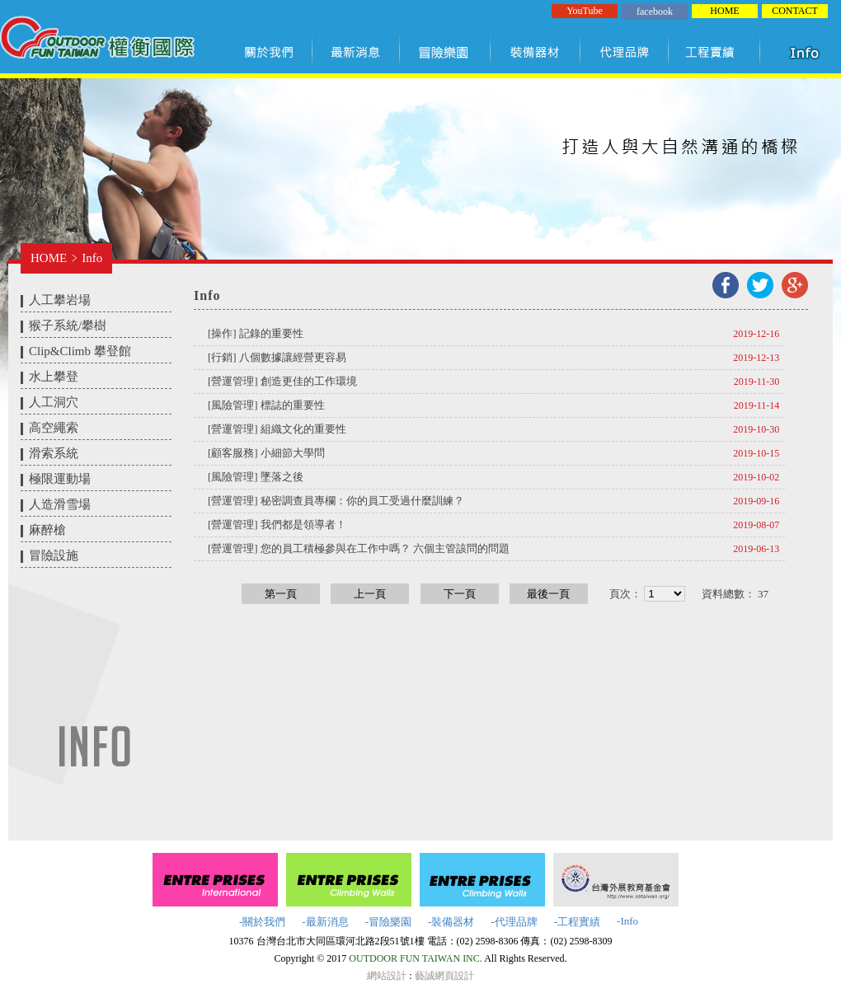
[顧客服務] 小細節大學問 (266, 453)
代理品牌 (625, 52)
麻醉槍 (47, 529)
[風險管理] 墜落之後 (255, 477)
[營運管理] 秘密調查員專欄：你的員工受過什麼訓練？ (336, 500)
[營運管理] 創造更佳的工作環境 (282, 381)
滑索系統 (53, 453)
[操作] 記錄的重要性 (255, 333)
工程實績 (718, 52)
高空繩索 (53, 427)
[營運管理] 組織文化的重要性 (277, 429)
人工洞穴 (53, 402)
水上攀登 (53, 376)
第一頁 (281, 594)
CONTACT (795, 10)
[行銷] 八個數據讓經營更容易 (277, 357)
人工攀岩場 (60, 300)
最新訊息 (356, 52)
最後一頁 (548, 594)
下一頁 (460, 594)
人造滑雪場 (60, 504)
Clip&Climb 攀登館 (80, 351)
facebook (655, 11)
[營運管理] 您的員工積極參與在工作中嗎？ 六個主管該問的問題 (359, 548)
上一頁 (370, 594)
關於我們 (272, 52)
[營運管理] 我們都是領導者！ (277, 524)
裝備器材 (536, 52)
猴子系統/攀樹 (67, 325)
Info (92, 258)
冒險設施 (53, 555)
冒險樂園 (445, 52)
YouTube (584, 10)
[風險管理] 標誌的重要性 (266, 405)
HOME (724, 10)
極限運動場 (60, 478)
